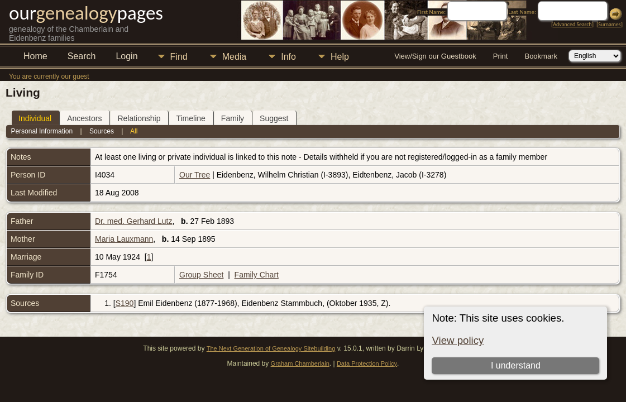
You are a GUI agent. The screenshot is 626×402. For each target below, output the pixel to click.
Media (234, 56)
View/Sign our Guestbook (435, 56)
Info (288, 56)
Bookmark (540, 56)
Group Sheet (201, 274)
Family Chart (257, 274)
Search (82, 56)
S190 (125, 303)
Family (232, 118)
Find (179, 56)
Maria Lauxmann (124, 238)
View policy (458, 340)
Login (126, 56)
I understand (516, 365)
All (133, 131)
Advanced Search (572, 24)
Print (500, 56)
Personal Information (42, 131)
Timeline (190, 118)
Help (340, 56)
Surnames (609, 24)
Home (35, 56)
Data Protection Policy (367, 363)
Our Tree (194, 174)
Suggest (274, 118)
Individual (34, 118)
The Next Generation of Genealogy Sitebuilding (271, 348)
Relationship (138, 118)
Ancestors (84, 118)
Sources (101, 131)
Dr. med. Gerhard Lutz (134, 221)
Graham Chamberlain (300, 363)
